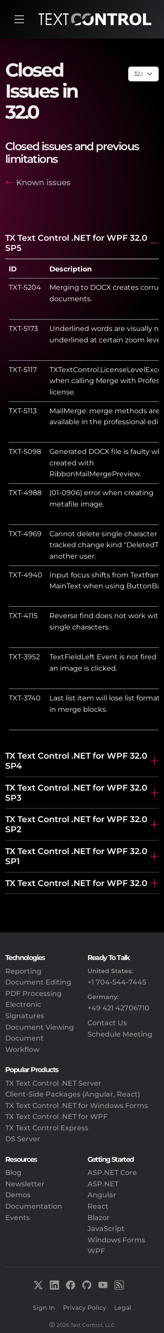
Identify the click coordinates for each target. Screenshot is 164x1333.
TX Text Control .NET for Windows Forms (76, 1105)
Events (17, 1217)
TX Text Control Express (46, 1128)
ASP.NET (103, 1184)
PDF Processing (33, 993)
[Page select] (143, 74)
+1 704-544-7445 (116, 982)
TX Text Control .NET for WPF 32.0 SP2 (76, 824)
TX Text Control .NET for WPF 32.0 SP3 (76, 792)
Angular (101, 1195)
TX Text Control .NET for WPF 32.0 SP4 (76, 760)
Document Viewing (39, 1027)
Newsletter (25, 1184)
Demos (18, 1195)
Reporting (23, 971)
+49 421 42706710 (118, 1008)
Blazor (98, 1217)
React (97, 1206)
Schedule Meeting (119, 1034)
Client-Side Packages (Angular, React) (72, 1094)
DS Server (22, 1139)
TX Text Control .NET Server (53, 1083)
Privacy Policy (84, 1308)
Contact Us (107, 1023)
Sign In (44, 1308)
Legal (122, 1308)
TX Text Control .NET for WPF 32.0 (76, 883)
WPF (96, 1251)
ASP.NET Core (112, 1172)
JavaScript (106, 1228)
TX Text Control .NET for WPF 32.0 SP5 (76, 242)
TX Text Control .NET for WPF (56, 1116)
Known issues (43, 182)
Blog (13, 1172)
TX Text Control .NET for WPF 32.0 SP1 (76, 856)
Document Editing (38, 982)
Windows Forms (116, 1240)
